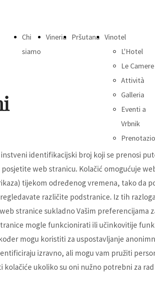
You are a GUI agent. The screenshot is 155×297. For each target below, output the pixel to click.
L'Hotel (132, 51)
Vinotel (115, 37)
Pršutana (86, 37)
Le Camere (137, 66)
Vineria (56, 37)
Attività (132, 80)
